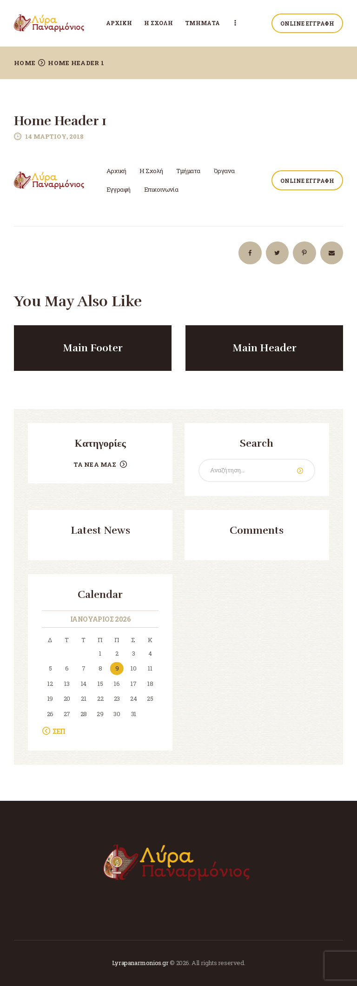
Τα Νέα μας (95, 464)
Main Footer (93, 348)
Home (24, 63)
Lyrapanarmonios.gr (140, 963)
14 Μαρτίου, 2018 (54, 136)
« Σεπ (57, 731)
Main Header (264, 348)
